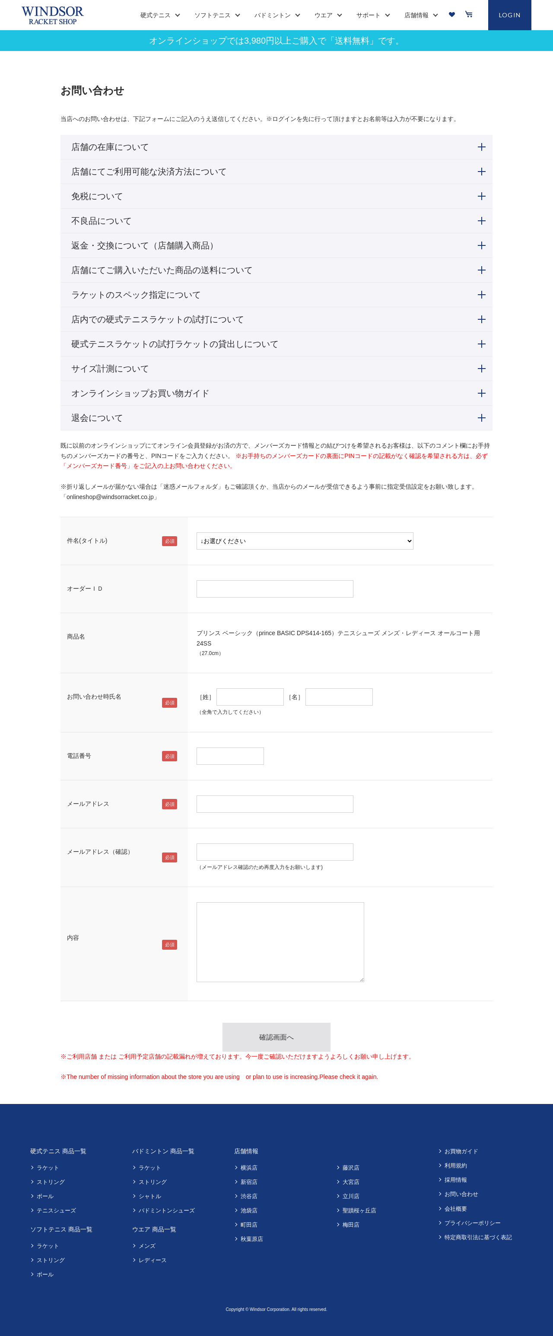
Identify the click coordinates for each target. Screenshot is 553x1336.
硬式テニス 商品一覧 (58, 1151)
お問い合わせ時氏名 (94, 696)
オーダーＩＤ (85, 588)
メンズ (147, 1246)
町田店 (249, 1224)
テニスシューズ (56, 1210)
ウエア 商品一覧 (154, 1229)
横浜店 (249, 1167)
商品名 (76, 636)
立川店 (351, 1196)
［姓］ (206, 696)
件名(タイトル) (87, 540)
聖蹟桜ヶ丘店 (359, 1210)
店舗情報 (246, 1151)
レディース (153, 1260)
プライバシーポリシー (473, 1223)
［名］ (295, 696)
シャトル (150, 1196)
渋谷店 (249, 1196)
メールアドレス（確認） (100, 851)
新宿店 (249, 1182)
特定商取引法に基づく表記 (478, 1237)
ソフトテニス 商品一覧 (61, 1229)
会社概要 (456, 1209)
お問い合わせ (461, 1194)
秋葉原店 (252, 1239)
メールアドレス (88, 803)
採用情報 (456, 1180)
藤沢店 (351, 1167)
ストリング (51, 1182)
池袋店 (249, 1210)
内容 (73, 937)
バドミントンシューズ (167, 1210)
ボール (45, 1196)
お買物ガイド (461, 1151)
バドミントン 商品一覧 (163, 1151)
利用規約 (456, 1165)
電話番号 (79, 755)
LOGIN (510, 15)
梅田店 (351, 1224)
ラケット (48, 1167)
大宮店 (351, 1182)
